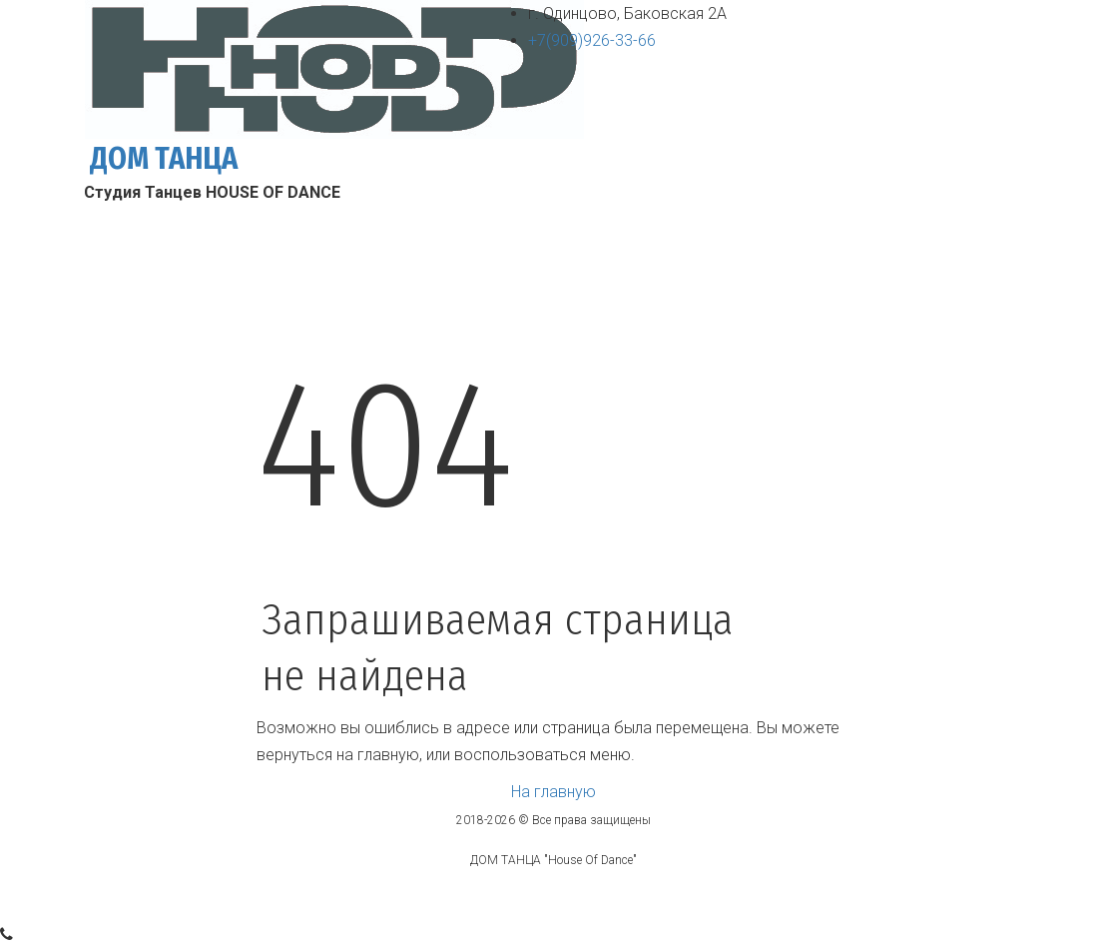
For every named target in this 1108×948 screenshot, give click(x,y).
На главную (553, 791)
